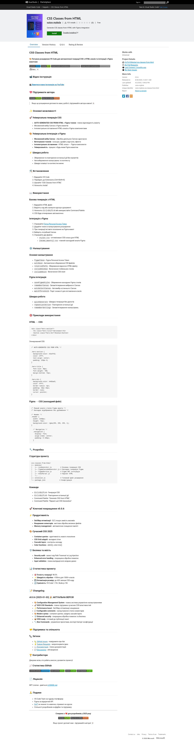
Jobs (138, 734)
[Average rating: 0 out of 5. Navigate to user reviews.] (86, 22)
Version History (49, 45)
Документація (42, 647)
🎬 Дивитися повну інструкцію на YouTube (46, 85)
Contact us (131, 734)
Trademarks (162, 734)
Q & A (62, 45)
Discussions (41, 650)
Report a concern (140, 91)
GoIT (36, 704)
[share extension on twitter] (124, 97)
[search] (155, 2)
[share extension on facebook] (128, 97)
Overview (34, 44)
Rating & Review (76, 45)
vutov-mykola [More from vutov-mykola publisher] (54, 22)
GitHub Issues (42, 642)
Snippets (45, 7)
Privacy (144, 734)
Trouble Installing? (70, 32)
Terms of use (152, 734)
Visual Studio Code (33, 7)
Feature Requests (43, 644)
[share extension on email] (131, 97)
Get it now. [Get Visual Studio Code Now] (164, 7)
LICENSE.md (52, 685)
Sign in (138, 2)
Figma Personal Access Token (55, 224)
